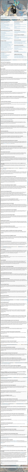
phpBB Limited (5, 143)
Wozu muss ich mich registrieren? (4, 22)
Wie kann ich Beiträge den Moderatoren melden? (6, 47)
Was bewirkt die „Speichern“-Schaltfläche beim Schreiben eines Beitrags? (7, 48)
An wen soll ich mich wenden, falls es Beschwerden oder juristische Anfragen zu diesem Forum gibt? (20, 56)
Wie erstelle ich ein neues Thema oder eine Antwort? (6, 41)
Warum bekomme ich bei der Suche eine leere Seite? (19, 42)
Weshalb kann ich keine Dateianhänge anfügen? (6, 46)
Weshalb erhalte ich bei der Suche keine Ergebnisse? (19, 41)
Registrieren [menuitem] (26, 15)
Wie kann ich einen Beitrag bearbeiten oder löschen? (6, 42)
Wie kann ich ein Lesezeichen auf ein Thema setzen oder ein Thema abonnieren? (20, 47)
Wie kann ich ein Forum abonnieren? (18, 48)
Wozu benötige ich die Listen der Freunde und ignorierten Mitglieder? (20, 36)
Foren (4, 15)
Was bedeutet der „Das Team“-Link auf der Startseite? (20, 28)
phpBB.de (10, 143)
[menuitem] (23, 15)
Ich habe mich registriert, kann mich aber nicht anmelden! (7, 24)
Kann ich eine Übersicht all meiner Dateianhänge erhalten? (20, 52)
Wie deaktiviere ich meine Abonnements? (18, 49)
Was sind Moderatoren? (16, 23)
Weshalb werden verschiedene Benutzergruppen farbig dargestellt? (20, 27)
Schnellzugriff (1, 15)
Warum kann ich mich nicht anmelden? (5, 25)
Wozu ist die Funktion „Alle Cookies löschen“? (5, 28)
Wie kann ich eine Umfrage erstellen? (5, 43)
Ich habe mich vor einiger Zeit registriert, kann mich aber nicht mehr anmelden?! (7, 26)
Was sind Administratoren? (17, 22)
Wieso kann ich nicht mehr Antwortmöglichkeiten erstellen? (7, 44)
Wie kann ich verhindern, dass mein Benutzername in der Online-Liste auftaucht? (7, 32)
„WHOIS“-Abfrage (22, 452)
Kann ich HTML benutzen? (3, 53)
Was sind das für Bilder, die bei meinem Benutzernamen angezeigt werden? (7, 36)
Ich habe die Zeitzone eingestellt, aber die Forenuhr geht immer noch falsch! (7, 34)
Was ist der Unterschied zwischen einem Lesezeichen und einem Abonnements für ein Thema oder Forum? (20, 46)
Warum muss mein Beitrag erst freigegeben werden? (6, 49)
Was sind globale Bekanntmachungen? (5, 55)
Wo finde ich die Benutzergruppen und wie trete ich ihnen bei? (20, 25)
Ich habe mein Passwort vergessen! (4, 27)
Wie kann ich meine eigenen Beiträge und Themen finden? (20, 43)
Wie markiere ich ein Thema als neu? (5, 50)
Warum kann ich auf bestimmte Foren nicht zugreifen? (6, 45)
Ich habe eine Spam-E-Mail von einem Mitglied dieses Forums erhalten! (20, 32)
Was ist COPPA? (2, 23)
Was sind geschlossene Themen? (4, 57)
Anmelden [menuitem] (25, 15)
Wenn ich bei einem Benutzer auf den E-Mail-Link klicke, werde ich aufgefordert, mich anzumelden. (7, 38)
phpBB (12, 468)
